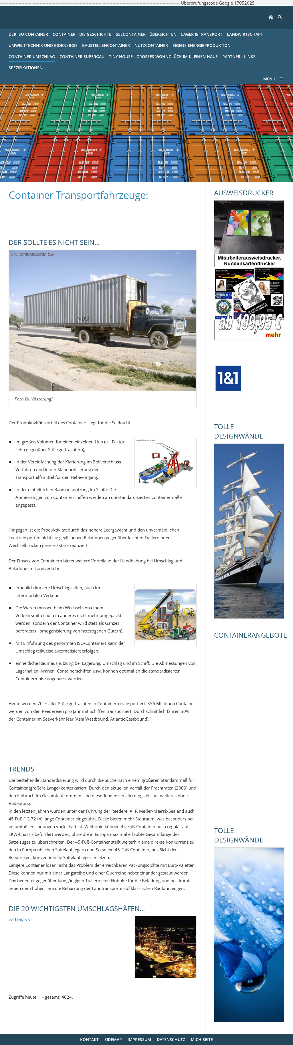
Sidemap (113, 1039)
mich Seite (202, 1039)
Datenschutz (171, 1039)
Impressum (139, 1039)
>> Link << (19, 920)
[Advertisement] (75, 216)
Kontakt (89, 1039)
